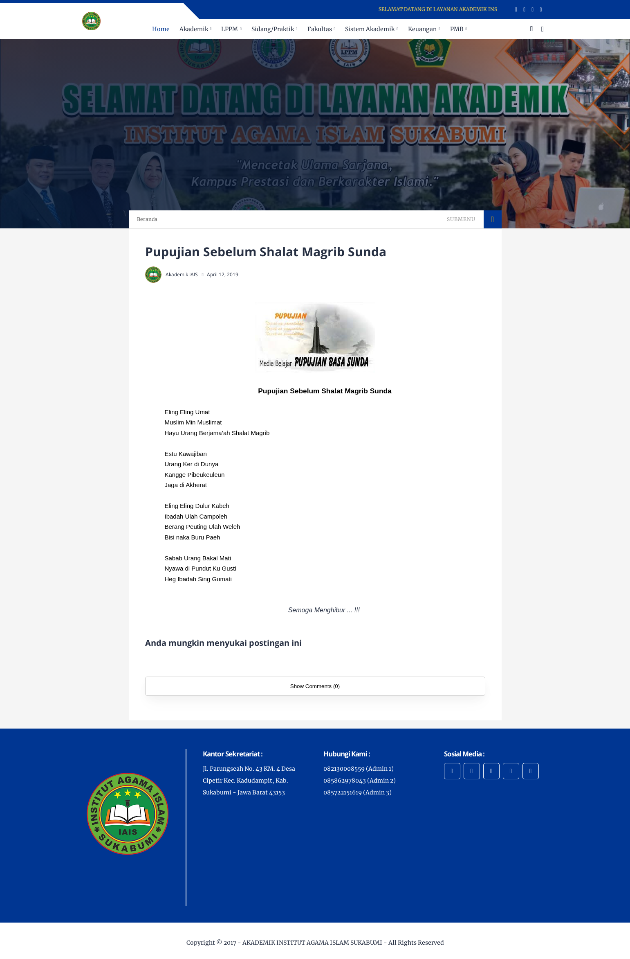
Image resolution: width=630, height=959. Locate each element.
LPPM (229, 29)
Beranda (147, 219)
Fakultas (319, 29)
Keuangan (422, 29)
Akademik (193, 29)
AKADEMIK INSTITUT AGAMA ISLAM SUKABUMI (312, 942)
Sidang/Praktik (272, 29)
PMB (457, 29)
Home (161, 29)
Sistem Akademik (370, 29)
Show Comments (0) (315, 686)
